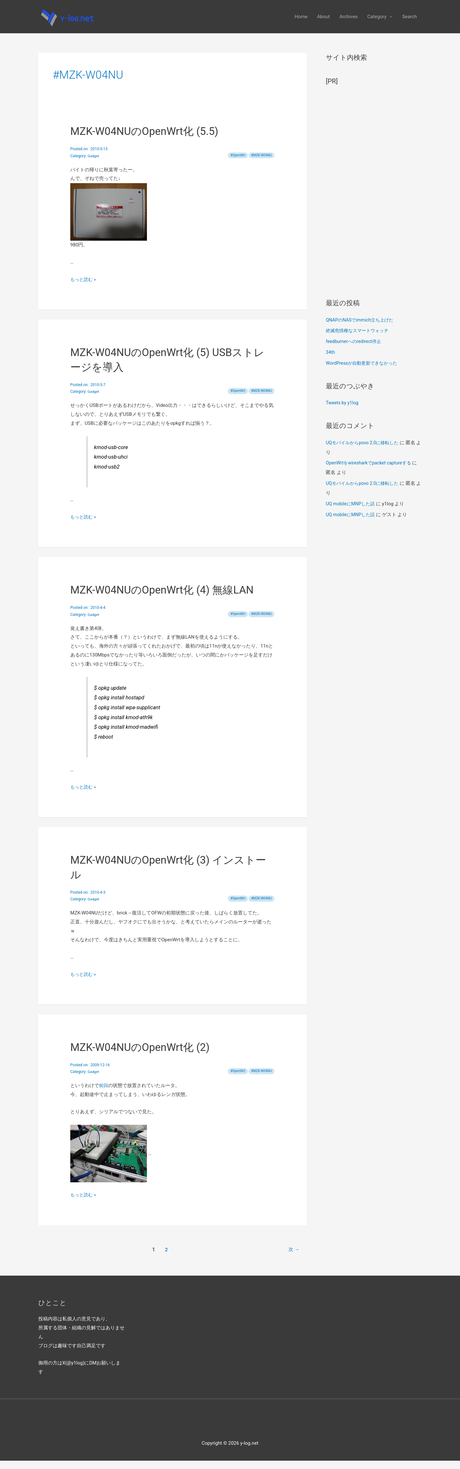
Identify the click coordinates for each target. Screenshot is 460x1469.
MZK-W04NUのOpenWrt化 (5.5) (148, 139)
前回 (104, 1094)
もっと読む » (84, 288)
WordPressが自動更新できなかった (364, 371)
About (323, 21)
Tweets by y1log (343, 411)
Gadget (94, 164)
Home (301, 21)
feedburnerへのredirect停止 (355, 350)
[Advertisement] (374, 197)
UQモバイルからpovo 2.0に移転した (364, 451)
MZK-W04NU (262, 164)
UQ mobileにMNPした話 (352, 512)
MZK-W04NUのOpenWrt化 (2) (143, 1055)
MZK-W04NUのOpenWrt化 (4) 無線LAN (167, 598)
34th (330, 360)
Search (409, 21)
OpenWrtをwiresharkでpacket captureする (371, 471)
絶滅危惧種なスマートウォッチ (359, 339)
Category (377, 21)
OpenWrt (236, 164)
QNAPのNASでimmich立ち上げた (362, 328)
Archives (348, 21)
